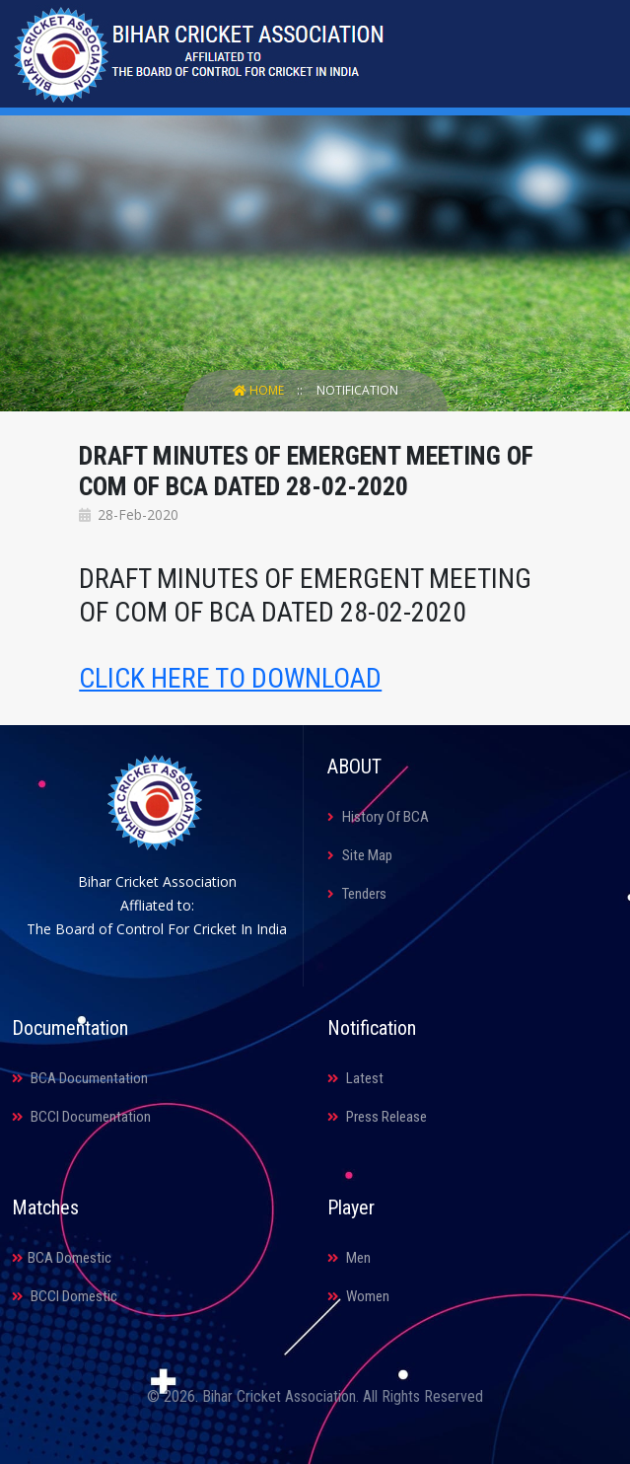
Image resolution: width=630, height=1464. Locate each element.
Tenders (356, 894)
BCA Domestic (61, 1258)
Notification (357, 390)
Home (260, 390)
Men (349, 1258)
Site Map (359, 855)
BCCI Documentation (81, 1117)
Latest (355, 1078)
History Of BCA (378, 817)
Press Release (377, 1117)
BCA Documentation (80, 1078)
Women (358, 1296)
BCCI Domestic (64, 1296)
